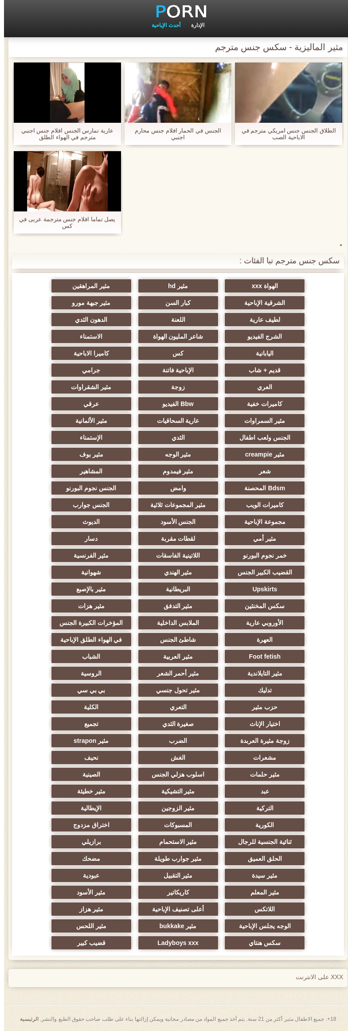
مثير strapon (87, 740)
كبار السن (174, 302)
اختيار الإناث (261, 723)
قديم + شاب (261, 370)
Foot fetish (261, 656)
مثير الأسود (87, 892)
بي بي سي (87, 690)
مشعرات (260, 757)
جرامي (87, 370)
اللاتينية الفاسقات (174, 555)
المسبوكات (174, 824)
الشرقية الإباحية (260, 302)
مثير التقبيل (174, 875)
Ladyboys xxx (174, 942)
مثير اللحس (87, 925)
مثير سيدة (261, 875)
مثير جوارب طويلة (174, 858)
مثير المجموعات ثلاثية (174, 504)
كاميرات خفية (260, 403)
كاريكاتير (174, 892)
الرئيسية (25, 1019)
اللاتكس (260, 909)
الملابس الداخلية (174, 622)
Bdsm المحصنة (260, 488)
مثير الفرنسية (87, 555)
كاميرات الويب (261, 504)
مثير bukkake (174, 925)
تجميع (87, 723)
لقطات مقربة (174, 538)
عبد (261, 791)
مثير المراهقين (87, 285)
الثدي (174, 437)
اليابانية (261, 353)
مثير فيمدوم (174, 471)
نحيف (87, 757)
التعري (174, 707)
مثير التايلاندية (260, 673)
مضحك (87, 858)
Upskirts (260, 589)
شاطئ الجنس (174, 639)
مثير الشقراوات (87, 387)
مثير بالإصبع (87, 589)
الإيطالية (87, 808)
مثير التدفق (174, 605)
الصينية (87, 774)
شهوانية (87, 572)
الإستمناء (87, 437)
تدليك (261, 690)
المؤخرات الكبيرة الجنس (87, 622)
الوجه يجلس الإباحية (261, 925)
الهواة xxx (261, 285)
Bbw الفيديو (173, 403)
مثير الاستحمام (174, 841)
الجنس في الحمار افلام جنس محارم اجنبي (174, 134)
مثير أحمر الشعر (174, 673)
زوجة (174, 387)
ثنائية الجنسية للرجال (261, 841)
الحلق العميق (261, 858)
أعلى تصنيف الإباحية (174, 909)
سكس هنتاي (261, 942)
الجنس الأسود (174, 521)
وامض (174, 488)
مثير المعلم (260, 892)
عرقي (87, 403)
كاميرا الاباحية (87, 353)
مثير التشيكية (174, 791)
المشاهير (87, 471)
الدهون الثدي (87, 319)
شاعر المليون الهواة (174, 336)
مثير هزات (87, 605)
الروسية (87, 673)
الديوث (87, 521)
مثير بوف (87, 454)
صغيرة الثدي (174, 723)
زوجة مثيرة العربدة (260, 740)
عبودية (87, 875)
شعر (261, 471)
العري (260, 387)
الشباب (87, 656)
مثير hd (174, 285)
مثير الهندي (174, 572)
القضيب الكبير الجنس (261, 572)
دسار (87, 538)
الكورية (260, 824)
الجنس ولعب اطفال (260, 437)
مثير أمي (260, 538)
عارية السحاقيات (174, 420)
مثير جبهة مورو (87, 302)
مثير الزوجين (174, 808)
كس (174, 353)
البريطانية (174, 589)
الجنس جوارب (87, 504)
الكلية (87, 707)
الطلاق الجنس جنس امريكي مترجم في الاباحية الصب (285, 134)
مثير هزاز (87, 909)
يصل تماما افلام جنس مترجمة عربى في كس (63, 222)
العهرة (261, 639)
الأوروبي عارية (260, 622)
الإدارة (193, 25)
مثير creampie (261, 454)
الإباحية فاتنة (174, 370)
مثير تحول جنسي (174, 690)
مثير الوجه (174, 454)
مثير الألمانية (87, 420)
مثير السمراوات (260, 420)
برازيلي (87, 841)
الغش (174, 757)
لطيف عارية (261, 319)
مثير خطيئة (87, 791)
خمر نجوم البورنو (261, 555)
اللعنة (174, 319)
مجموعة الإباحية (261, 521)
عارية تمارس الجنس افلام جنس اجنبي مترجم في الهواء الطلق (63, 134)
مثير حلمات (261, 774)
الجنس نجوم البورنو (87, 488)
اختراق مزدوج (87, 824)
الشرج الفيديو (260, 336)
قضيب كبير (87, 942)
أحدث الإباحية (162, 25)
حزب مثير (261, 707)
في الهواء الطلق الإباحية (87, 639)
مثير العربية (174, 656)
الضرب (174, 740)
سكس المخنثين (261, 605)
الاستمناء (87, 336)
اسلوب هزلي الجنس (174, 774)
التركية (261, 808)
